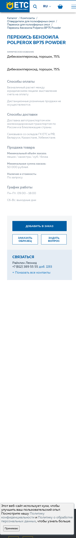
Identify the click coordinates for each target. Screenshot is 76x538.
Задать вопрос (54, 239)
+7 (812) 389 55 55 (32, 266)
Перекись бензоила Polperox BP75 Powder (34, 28)
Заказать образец (25, 239)
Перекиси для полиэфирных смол (30, 24)
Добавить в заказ (40, 226)
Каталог (13, 18)
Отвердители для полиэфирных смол (32, 21)
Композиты (29, 18)
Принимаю (11, 528)
